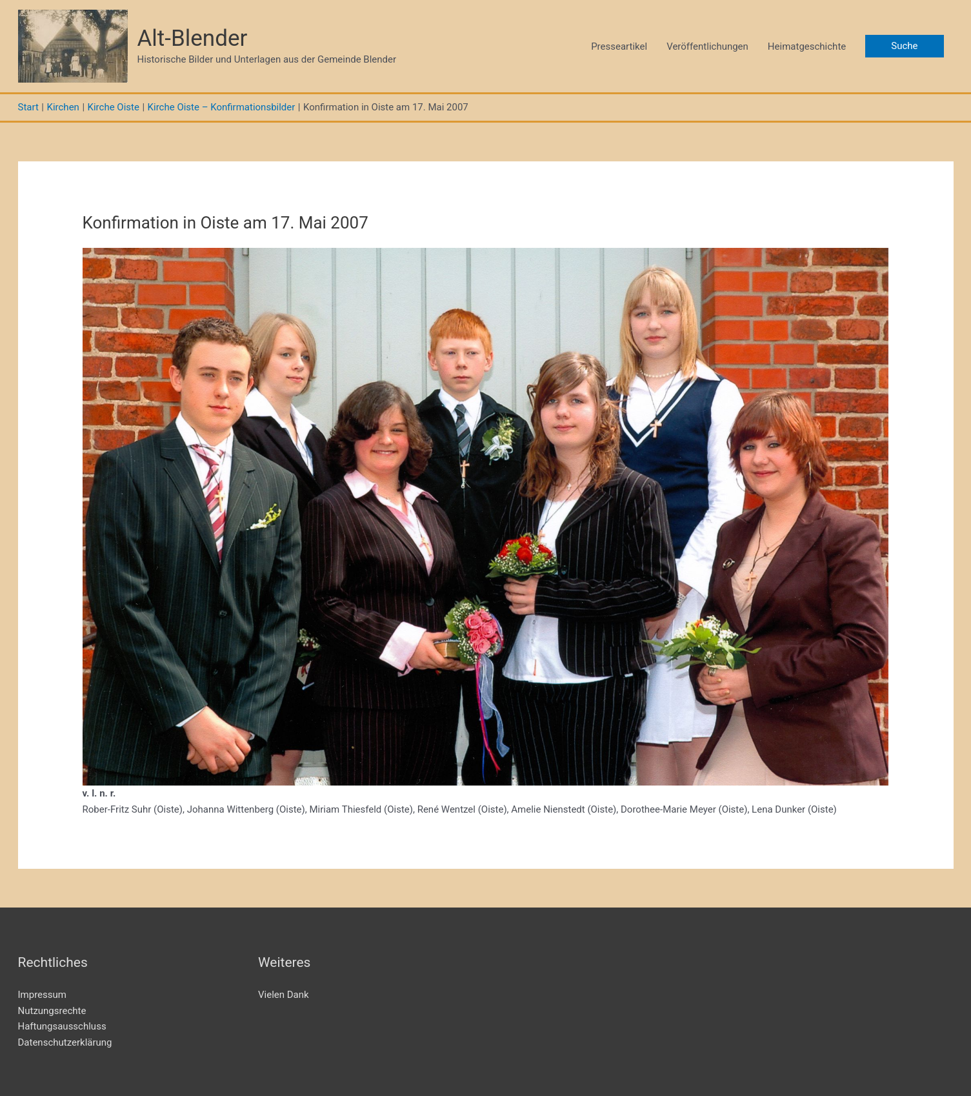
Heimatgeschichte (807, 46)
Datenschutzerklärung (65, 1042)
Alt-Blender (192, 38)
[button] (904, 46)
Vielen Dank (283, 994)
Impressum (42, 994)
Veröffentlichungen (707, 46)
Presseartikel (619, 46)
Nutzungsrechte (52, 1011)
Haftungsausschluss (62, 1026)
